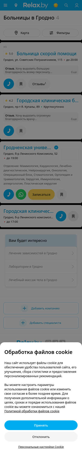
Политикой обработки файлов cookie (31, 411)
